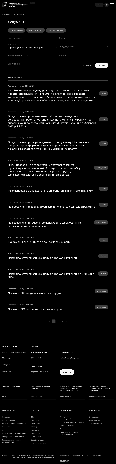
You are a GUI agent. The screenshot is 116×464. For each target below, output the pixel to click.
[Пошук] (99, 5)
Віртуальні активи (38, 443)
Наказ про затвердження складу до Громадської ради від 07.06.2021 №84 (51, 275)
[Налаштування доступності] (106, 5)
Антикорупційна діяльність (14, 423)
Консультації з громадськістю (67, 418)
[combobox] (83, 39)
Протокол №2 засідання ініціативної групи (35, 309)
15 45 (4, 396)
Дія (32, 417)
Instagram (78, 456)
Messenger (6, 358)
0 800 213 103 (36, 396)
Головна (6, 14)
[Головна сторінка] (5, 4)
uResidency (36, 437)
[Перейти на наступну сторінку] (66, 321)
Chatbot (67, 372)
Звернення (64, 429)
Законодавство (55, 30)
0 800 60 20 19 (65, 396)
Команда (6, 417)
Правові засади (8, 420)
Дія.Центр (35, 430)
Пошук (101, 65)
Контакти (6, 427)
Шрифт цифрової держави (14, 433)
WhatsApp (6, 372)
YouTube (97, 456)
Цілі (3, 430)
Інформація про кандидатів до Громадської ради (39, 241)
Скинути (87, 65)
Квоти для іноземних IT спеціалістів (69, 433)
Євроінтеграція (37, 440)
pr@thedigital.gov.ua (39, 372)
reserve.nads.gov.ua (97, 396)
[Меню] (112, 5)
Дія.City (34, 427)
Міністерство (35, 30)
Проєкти (35, 411)
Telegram (6, 365)
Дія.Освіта (35, 420)
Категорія (12, 44)
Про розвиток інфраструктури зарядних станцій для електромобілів (51, 206)
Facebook (64, 456)
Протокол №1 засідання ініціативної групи (34, 293)
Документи (94, 411)
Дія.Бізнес (35, 423)
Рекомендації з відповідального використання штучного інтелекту (50, 190)
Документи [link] (18, 14)
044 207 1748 (36, 358)
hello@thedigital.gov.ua (69, 358)
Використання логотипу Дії (14, 437)
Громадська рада (67, 425)
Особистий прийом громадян (72, 422)
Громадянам (16, 30)
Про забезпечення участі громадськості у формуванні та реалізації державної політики (44, 224)
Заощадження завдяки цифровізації (11, 441)
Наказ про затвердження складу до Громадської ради (42, 257)
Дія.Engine (35, 433)
